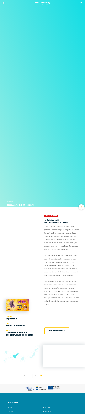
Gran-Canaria (47, 407)
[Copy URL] (35, 376)
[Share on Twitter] (24, 376)
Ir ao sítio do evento (57, 331)
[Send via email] (41, 376)
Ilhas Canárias (13, 402)
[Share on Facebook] (30, 376)
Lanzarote (11, 411)
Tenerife (10, 407)
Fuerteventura (47, 411)
